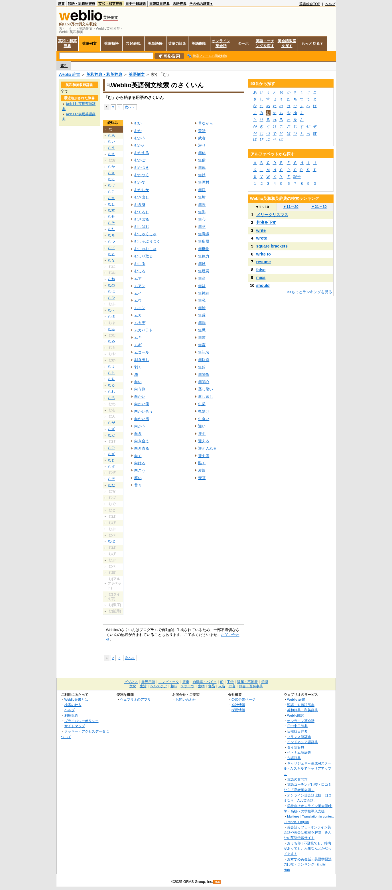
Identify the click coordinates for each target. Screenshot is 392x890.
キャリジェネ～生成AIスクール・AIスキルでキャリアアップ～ (307, 768)
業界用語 (148, 682)
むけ (111, 185)
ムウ (138, 300)
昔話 (202, 131)
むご (111, 448)
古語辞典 (179, 3)
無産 (202, 278)
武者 (202, 138)
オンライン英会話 (221, 43)
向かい (139, 396)
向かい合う (143, 411)
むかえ (139, 145)
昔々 (138, 485)
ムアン (139, 286)
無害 (202, 204)
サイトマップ (74, 726)
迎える (203, 441)
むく (111, 179)
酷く (202, 463)
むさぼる (141, 219)
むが (111, 423)
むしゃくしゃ (145, 234)
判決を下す (266, 222)
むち (111, 235)
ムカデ (139, 323)
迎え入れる (207, 448)
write (261, 230)
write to (263, 254)
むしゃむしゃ (145, 249)
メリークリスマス (272, 214)
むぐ (111, 435)
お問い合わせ (186, 699)
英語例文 (89, 43)
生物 (201, 686)
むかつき (141, 167)
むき (111, 173)
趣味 (173, 686)
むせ (111, 216)
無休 (202, 153)
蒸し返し (205, 396)
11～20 (290, 206)
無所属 (203, 241)
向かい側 (141, 404)
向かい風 (141, 419)
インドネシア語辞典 (302, 742)
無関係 (203, 374)
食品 (211, 686)
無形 (202, 212)
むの (111, 285)
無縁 (202, 315)
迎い (202, 426)
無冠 (202, 167)
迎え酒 (203, 456)
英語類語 (111, 43)
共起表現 (133, 43)
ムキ (138, 337)
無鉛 (202, 367)
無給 (202, 308)
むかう (139, 138)
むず (111, 467)
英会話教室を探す (287, 43)
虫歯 (202, 404)
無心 (202, 219)
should (263, 285)
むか (111, 167)
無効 (202, 175)
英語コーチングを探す (265, 43)
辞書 (61, 3)
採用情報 (238, 710)
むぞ (111, 479)
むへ (111, 310)
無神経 (203, 293)
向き (138, 433)
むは (111, 291)
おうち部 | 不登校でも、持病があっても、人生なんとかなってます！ (308, 848)
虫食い (203, 419)
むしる (139, 263)
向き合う (141, 441)
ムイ (138, 293)
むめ (111, 341)
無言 (202, 345)
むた (111, 229)
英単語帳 (155, 43)
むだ (111, 485)
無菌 (202, 337)
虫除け (203, 411)
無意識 (203, 234)
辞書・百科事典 (251, 686)
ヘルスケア (158, 686)
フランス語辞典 (299, 737)
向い (138, 382)
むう (111, 148)
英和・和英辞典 (110, 3)
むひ (111, 298)
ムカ (138, 315)
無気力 (203, 256)
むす (111, 210)
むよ (111, 366)
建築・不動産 (247, 682)
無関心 (203, 382)
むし (111, 204)
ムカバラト (143, 330)
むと (111, 254)
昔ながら (205, 123)
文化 (132, 686)
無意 (202, 226)
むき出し (141, 197)
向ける (139, 463)
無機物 (203, 249)
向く (138, 456)
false (261, 269)
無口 (202, 190)
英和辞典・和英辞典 (104, 74)
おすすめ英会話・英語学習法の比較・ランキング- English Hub (308, 864)
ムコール (141, 352)
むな (111, 260)
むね (111, 279)
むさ (111, 198)
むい (111, 141)
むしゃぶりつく (147, 241)
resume (263, 262)
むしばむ (141, 226)
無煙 (202, 263)
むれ (111, 392)
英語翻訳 (199, 43)
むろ (111, 398)
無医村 (203, 182)
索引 (64, 66)
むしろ (139, 271)
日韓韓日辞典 (159, 3)
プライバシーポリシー (81, 721)
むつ (111, 242)
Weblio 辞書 (69, 74)
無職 (202, 330)
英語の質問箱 (297, 779)
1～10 (262, 207)
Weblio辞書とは (76, 699)
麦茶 (202, 478)
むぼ (111, 541)
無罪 (202, 323)
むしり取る (143, 256)
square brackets (272, 246)
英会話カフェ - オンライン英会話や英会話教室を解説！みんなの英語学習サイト (308, 832)
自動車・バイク (205, 682)
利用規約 (71, 715)
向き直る (141, 448)
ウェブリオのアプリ (135, 699)
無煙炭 (203, 271)
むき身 (139, 204)
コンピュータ (169, 682)
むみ (111, 329)
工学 (230, 682)
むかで (139, 182)
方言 (232, 686)
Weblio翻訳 (295, 715)
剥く (138, 367)
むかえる (141, 153)
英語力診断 (177, 43)
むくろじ (141, 212)
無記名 (203, 352)
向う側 (139, 389)
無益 (202, 286)
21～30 (319, 206)
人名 (221, 686)
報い (138, 478)
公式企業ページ (243, 699)
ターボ (243, 43)
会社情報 (238, 705)
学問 (264, 682)
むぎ (111, 429)
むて (111, 248)
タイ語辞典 (295, 747)
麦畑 (202, 470)
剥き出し (141, 360)
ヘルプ (330, 4)
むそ (111, 223)
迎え (202, 433)
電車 (185, 682)
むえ (111, 154)
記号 (297, 177)
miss (261, 277)
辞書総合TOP (309, 4)
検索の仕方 (73, 705)
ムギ (138, 345)
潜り (202, 145)
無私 (202, 300)
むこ (111, 192)
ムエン (139, 308)
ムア (138, 278)
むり (111, 379)
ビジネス (131, 682)
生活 (143, 686)
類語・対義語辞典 (81, 3)
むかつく (141, 175)
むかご (139, 160)
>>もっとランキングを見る (309, 292)
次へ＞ (130, 107)
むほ (111, 317)
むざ (111, 454)
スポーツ (187, 686)
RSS (217, 881)
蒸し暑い (205, 389)
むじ (111, 460)
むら (111, 373)
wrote (261, 238)
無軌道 (203, 360)
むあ (111, 135)
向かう (139, 426)
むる (111, 385)
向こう (139, 470)
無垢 (202, 197)
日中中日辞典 (135, 3)
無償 (202, 160)
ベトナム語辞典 (299, 752)
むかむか (141, 190)
